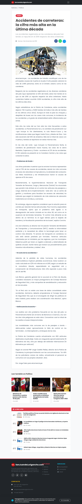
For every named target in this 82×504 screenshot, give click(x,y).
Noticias (14, 8)
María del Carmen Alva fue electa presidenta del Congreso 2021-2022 (61, 396)
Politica (21, 8)
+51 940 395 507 (18, 492)
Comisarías (61, 469)
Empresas (45, 474)
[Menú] (68, 2)
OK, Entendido (65, 500)
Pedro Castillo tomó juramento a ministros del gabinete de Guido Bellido (41, 396)
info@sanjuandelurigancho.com (23, 489)
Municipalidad (62, 467)
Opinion (45, 469)
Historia (45, 472)
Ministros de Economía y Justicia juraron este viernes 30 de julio (20, 396)
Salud (60, 472)
